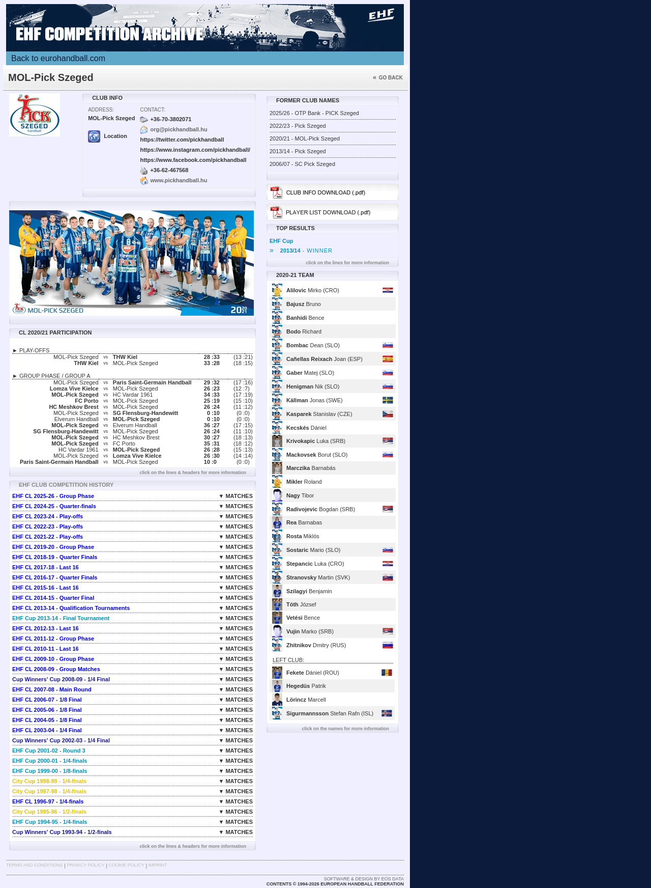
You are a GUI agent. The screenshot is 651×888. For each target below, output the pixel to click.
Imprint (158, 865)
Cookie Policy (126, 865)
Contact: (152, 110)
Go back (388, 77)
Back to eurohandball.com (58, 58)
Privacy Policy (85, 865)
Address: (101, 110)
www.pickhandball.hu (178, 180)
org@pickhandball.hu (178, 129)
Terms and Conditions (34, 865)
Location (107, 136)
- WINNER (301, 250)
